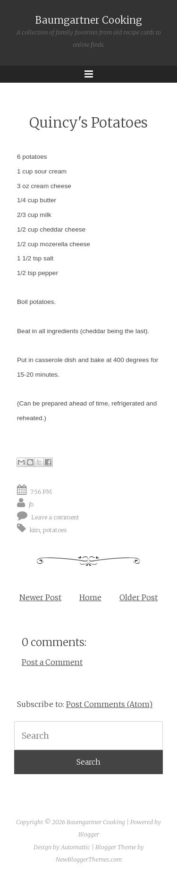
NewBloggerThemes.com (89, 859)
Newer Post (40, 597)
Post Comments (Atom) (109, 704)
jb (31, 504)
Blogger (88, 834)
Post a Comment (52, 662)
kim (35, 530)
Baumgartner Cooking (88, 20)
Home (90, 597)
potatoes (55, 530)
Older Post (138, 597)
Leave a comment (55, 517)
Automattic (75, 847)
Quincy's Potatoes (88, 122)
